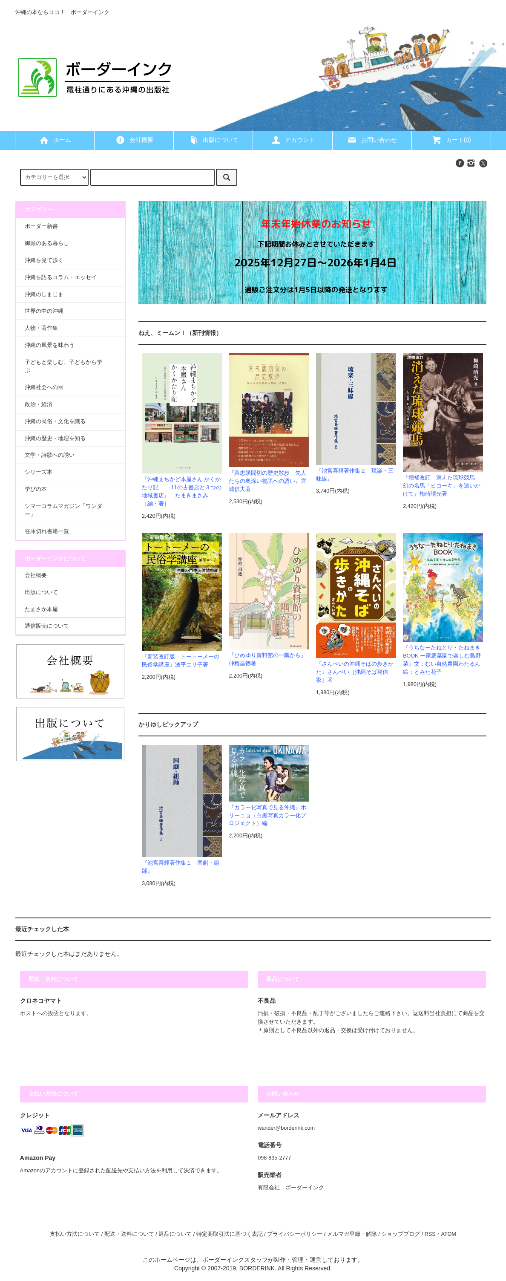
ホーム (55, 140)
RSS (430, 1234)
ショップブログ (400, 1234)
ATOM (448, 1234)
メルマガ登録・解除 (352, 1234)
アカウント (292, 140)
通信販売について (47, 626)
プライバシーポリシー (294, 1234)
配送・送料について (129, 1234)
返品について (175, 1234)
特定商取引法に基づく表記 (229, 1234)
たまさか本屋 (41, 609)
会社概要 (134, 140)
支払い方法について (75, 1234)
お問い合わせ (372, 140)
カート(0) (451, 140)
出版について (213, 140)
